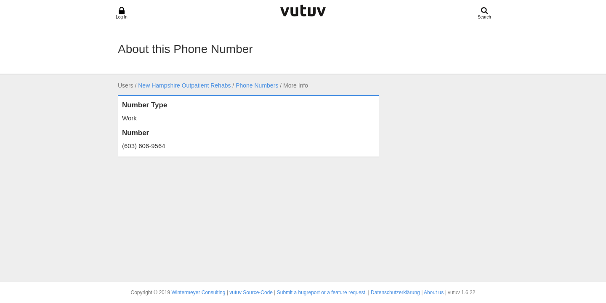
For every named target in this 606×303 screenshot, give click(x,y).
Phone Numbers (257, 85)
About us (434, 292)
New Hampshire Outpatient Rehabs (184, 85)
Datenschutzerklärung (395, 292)
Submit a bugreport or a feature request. (322, 292)
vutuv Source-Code (251, 292)
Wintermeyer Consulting (198, 292)
